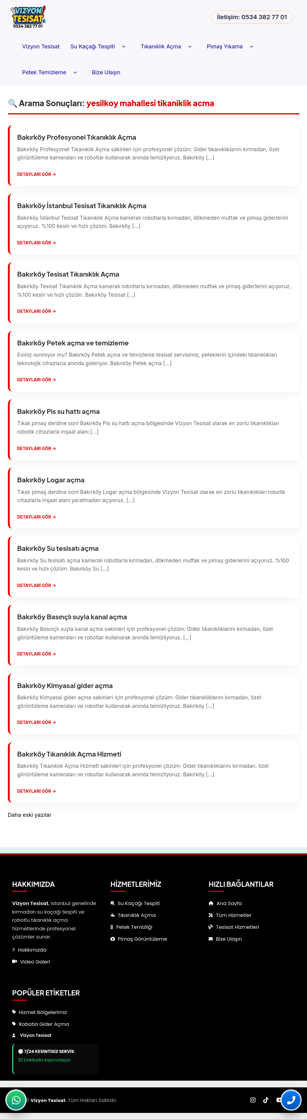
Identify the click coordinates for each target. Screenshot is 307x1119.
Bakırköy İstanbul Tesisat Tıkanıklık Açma (82, 207)
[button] (122, 46)
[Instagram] (253, 1100)
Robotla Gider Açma (45, 1024)
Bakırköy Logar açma (51, 486)
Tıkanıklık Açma (168, 46)
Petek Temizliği (135, 926)
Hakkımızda (33, 948)
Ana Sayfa (230, 902)
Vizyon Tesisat (41, 46)
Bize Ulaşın (106, 72)
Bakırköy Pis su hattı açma (58, 416)
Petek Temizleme (51, 72)
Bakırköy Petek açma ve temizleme (73, 347)
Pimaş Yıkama (232, 46)
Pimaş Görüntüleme (143, 938)
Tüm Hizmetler (234, 914)
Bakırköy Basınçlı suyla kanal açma (72, 626)
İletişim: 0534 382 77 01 (252, 17)
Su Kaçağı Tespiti (100, 46)
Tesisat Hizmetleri (238, 926)
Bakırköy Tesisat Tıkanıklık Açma (68, 277)
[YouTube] (279, 1100)
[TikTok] (266, 1100)
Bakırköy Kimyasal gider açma (65, 696)
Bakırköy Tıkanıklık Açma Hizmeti (69, 766)
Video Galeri (36, 960)
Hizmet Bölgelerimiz (44, 1011)
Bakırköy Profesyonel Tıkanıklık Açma (76, 137)
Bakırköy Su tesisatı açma (58, 556)
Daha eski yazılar (30, 829)
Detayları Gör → (36, 175)
